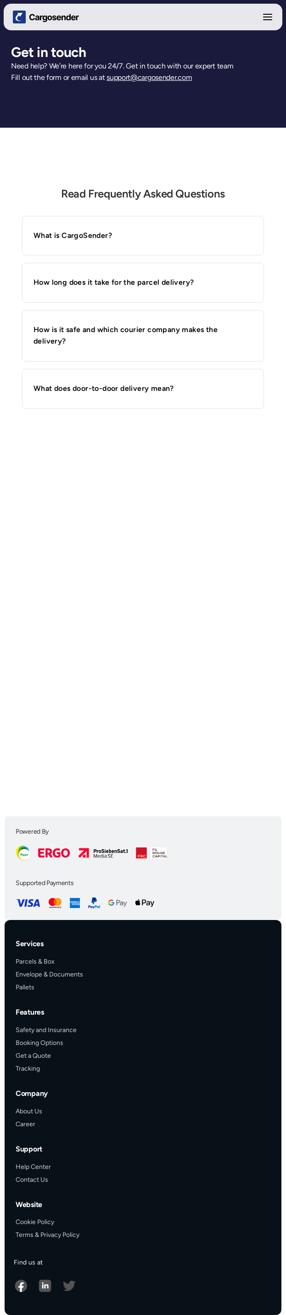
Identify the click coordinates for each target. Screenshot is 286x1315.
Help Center (33, 1167)
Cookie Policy (35, 1222)
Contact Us (32, 1180)
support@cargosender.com (149, 77)
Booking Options (39, 1043)
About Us (29, 1111)
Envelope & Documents (49, 974)
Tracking (28, 1068)
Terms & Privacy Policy (47, 1235)
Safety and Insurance (46, 1030)
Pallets (25, 987)
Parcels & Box (35, 961)
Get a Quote (33, 1056)
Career (25, 1124)
